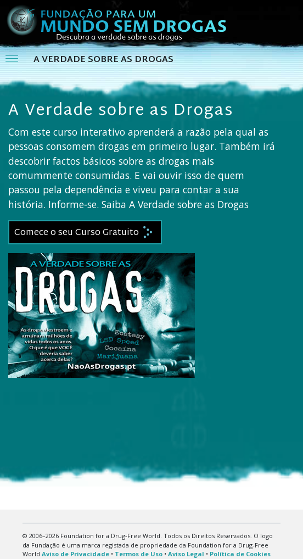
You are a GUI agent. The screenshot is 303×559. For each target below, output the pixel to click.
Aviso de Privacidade (75, 554)
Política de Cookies (240, 554)
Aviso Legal (186, 554)
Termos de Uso (138, 554)
